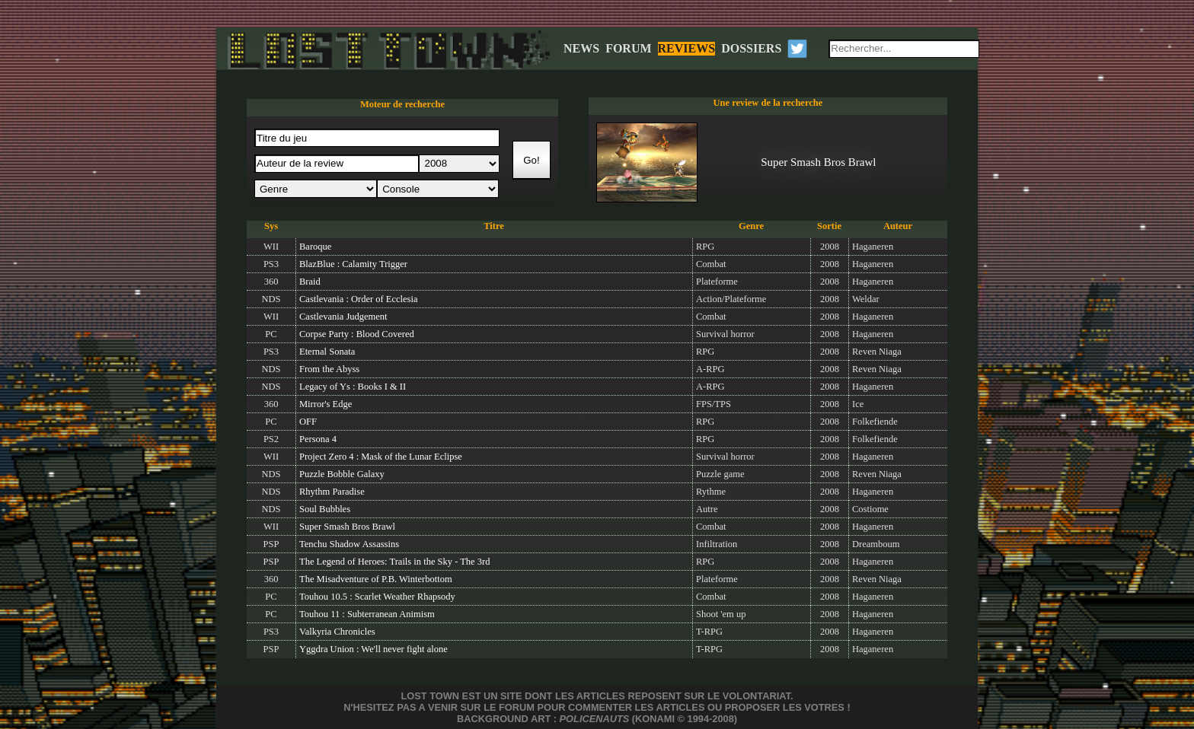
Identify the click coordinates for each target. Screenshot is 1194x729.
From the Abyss (329, 369)
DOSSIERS (751, 48)
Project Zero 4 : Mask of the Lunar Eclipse (380, 456)
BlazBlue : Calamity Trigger (353, 264)
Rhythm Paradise (332, 491)
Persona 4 (318, 439)
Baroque (315, 246)
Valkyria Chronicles (337, 631)
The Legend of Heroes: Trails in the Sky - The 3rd (394, 561)
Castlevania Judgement (343, 316)
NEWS (581, 48)
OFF (308, 421)
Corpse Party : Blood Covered (356, 334)
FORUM (628, 48)
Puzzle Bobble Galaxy (342, 474)
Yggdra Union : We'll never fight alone (373, 649)
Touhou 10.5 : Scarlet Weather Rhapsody (377, 596)
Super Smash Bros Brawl (347, 526)
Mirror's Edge (325, 404)
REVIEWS (687, 48)
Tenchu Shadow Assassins (349, 544)
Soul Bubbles (324, 509)
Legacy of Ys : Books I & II (352, 386)
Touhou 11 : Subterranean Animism (367, 614)
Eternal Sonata (327, 351)
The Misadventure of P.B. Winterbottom (375, 579)
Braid (310, 281)
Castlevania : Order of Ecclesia (358, 299)
